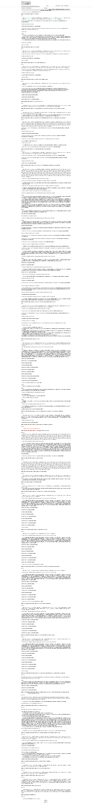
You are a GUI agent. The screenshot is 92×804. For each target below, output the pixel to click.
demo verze (58, 5)
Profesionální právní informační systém (29, 5)
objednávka (66, 5)
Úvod (47, 5)
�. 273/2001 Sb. (51, 17)
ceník (62, 5)
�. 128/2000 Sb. (28, 17)
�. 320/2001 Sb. (60, 17)
